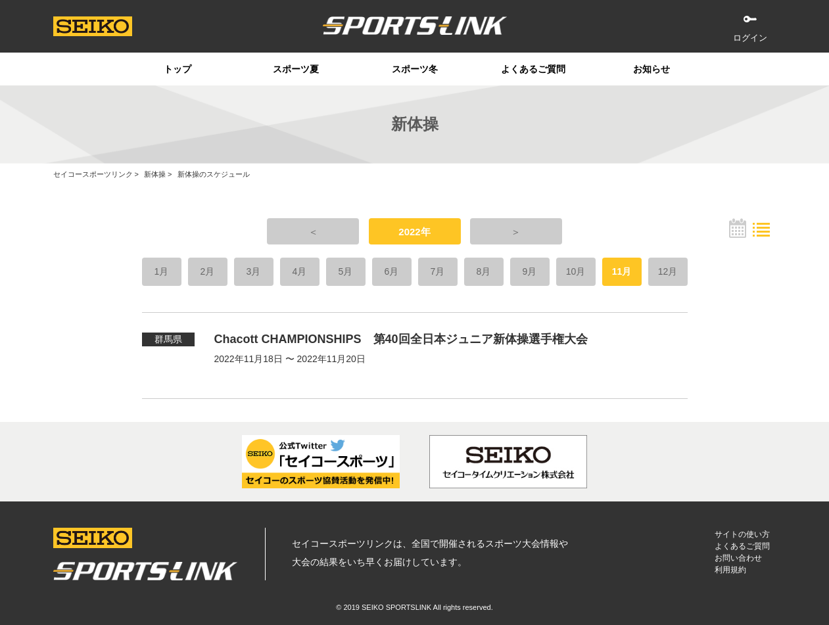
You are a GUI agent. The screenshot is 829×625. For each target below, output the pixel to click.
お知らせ (651, 69)
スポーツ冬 (415, 69)
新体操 (155, 174)
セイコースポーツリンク (93, 174)
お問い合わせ (738, 558)
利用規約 (730, 569)
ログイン (750, 38)
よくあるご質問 (533, 69)
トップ (177, 69)
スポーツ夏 (296, 69)
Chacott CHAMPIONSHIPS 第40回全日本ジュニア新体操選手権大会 (401, 339)
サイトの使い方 (742, 534)
